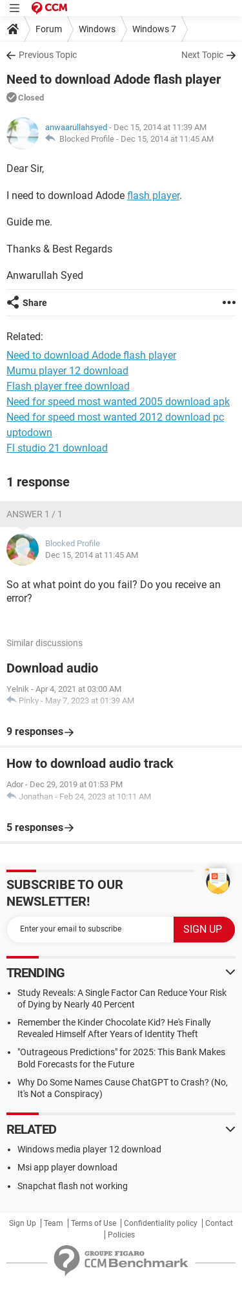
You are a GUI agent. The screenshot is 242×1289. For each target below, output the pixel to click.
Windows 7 (154, 29)
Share (35, 303)
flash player (153, 195)
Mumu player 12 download (67, 371)
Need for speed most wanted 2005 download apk (118, 402)
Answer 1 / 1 (34, 514)
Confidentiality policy (160, 1223)
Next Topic (202, 55)
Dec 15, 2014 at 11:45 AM (167, 139)
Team (53, 1223)
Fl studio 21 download (57, 448)
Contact (219, 1223)
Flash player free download (68, 386)
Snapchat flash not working (72, 1186)
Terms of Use (93, 1223)
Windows (97, 29)
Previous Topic (48, 55)
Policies (121, 1234)
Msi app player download (67, 1167)
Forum (48, 29)
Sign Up (22, 1223)
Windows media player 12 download (89, 1149)
